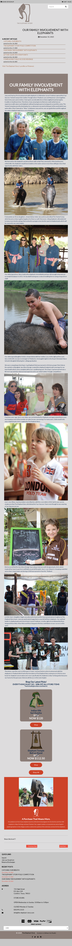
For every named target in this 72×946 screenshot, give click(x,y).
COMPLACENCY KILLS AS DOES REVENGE (18, 59)
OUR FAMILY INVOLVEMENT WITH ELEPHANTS (20, 50)
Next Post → (63, 846)
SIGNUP (11, 1)
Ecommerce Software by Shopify (46, 933)
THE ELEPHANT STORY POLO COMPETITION (20, 46)
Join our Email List (8, 860)
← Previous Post (32, 846)
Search (4, 858)
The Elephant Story (28, 933)
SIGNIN (4, 1)
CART (64, 1)
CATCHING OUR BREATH (12, 41)
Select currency (36, 924)
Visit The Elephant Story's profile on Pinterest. (18, 66)
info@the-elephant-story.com (24, 913)
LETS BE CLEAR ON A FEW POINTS (16, 55)
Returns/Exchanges (8, 862)
